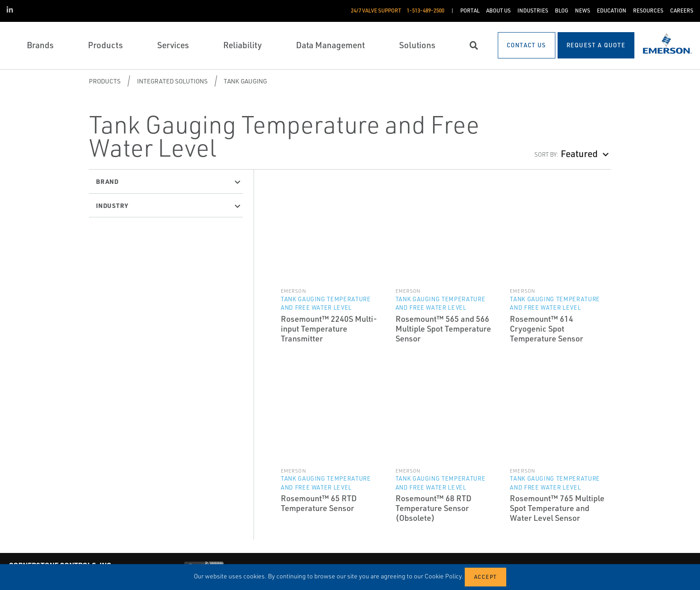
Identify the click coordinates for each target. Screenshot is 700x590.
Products (105, 81)
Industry (112, 205)
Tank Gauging (245, 81)
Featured (579, 153)
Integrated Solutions (172, 81)
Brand (107, 181)
